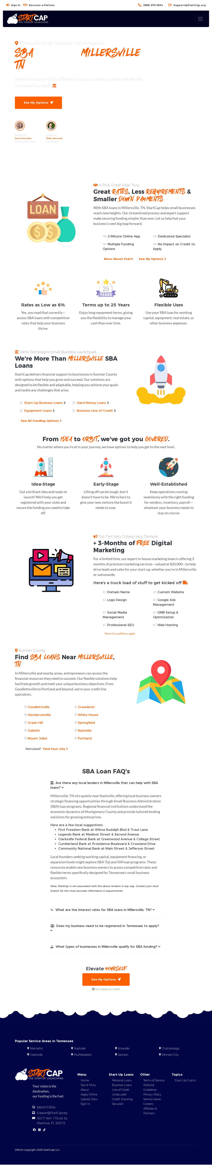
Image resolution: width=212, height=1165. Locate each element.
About (85, 1090)
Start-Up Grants (185, 1081)
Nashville (85, 731)
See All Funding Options (41, 421)
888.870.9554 (46, 1108)
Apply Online (89, 1095)
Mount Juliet (37, 738)
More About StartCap (122, 259)
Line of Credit (120, 1090)
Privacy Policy (152, 1095)
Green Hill (35, 723)
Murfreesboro (82, 1055)
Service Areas (152, 1099)
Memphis (36, 1049)
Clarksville (36, 1055)
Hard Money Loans (91, 403)
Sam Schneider (23, 138)
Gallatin (34, 731)
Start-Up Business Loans (43, 403)
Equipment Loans (38, 411)
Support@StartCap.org (189, 5)
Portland (85, 738)
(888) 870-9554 (153, 5)
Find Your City (47, 749)
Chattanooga (170, 1049)
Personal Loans (122, 1081)
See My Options (38, 103)
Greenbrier (86, 707)
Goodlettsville (38, 707)
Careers (148, 1104)
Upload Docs (89, 1099)
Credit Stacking (122, 1099)
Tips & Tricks (88, 1085)
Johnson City (170, 1055)
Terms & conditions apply (120, 633)
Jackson (123, 1055)
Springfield (86, 723)
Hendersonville (39, 715)
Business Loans (122, 1085)
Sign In (15, 5)
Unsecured (119, 1095)
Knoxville (123, 1049)
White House (88, 715)
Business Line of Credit (95, 411)
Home (85, 1081)
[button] (106, 785)
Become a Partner (42, 5)
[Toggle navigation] (200, 19)
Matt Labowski (54, 138)
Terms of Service (154, 1081)
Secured (117, 1104)
